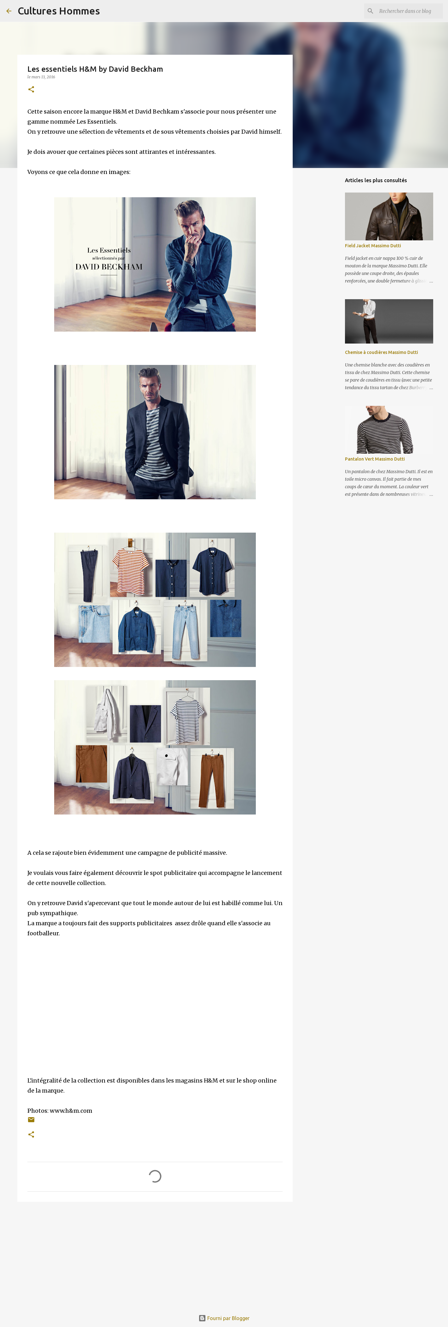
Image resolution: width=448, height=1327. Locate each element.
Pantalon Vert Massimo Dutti (375, 459)
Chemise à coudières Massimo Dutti (381, 352)
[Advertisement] (155, 1255)
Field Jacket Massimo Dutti (373, 245)
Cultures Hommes (59, 10)
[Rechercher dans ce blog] (410, 11)
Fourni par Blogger (224, 1318)
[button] (31, 90)
